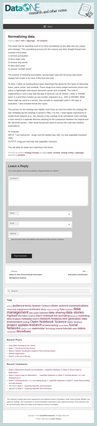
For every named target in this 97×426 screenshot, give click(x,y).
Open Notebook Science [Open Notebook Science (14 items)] (48, 322)
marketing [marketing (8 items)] (84, 315)
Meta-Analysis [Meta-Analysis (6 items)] (14, 319)
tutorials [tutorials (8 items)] (67, 328)
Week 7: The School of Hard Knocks (22, 348)
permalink (21, 155)
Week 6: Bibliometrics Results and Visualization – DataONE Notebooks (34, 370)
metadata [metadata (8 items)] (26, 318)
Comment (14, 178)
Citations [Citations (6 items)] (45, 306)
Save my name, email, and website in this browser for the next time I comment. (37, 239)
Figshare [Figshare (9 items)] (12, 315)
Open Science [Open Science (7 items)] (74, 322)
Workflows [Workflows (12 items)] (24, 331)
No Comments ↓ (43, 41)
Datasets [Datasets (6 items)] (43, 313)
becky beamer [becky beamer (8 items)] (33, 305)
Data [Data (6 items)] (62, 309)
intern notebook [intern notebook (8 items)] (44, 315)
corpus (49, 153)
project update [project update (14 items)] (17, 325)
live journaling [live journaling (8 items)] (62, 315)
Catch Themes (56, 419)
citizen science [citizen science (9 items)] (59, 305)
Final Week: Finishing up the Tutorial (22, 346)
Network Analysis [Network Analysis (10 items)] (51, 318)
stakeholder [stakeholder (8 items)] (38, 328)
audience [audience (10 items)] (18, 305)
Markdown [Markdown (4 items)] (74, 316)
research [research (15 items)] (35, 325)
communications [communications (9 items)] (78, 305)
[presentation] (27, 246)
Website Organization (16, 353)
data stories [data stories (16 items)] (75, 312)
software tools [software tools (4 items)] (26, 329)
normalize (56, 153)
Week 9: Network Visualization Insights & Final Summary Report (32, 351)
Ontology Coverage (32, 153)
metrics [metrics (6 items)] (35, 319)
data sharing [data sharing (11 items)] (57, 312)
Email (12, 223)
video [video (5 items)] (74, 328)
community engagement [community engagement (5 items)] (17, 309)
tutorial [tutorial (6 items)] (59, 328)
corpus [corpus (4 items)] (48, 309)
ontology (64, 153)
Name (12, 213)
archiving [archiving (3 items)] (9, 306)
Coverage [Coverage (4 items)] (55, 309)
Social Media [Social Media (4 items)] (63, 325)
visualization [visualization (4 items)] (11, 332)
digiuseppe (31, 41)
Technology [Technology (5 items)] (50, 328)
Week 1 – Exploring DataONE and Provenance (34, 386)
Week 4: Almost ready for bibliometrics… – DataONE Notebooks (32, 375)
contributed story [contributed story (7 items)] (37, 309)
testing (70, 153)
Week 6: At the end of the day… (20, 356)
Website (13, 233)
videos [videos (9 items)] (82, 328)
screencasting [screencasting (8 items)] (50, 325)
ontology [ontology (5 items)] (26, 322)
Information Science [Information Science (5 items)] (26, 316)
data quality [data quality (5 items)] (34, 313)
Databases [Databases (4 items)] (69, 309)
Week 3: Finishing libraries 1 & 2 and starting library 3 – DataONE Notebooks (37, 380)
